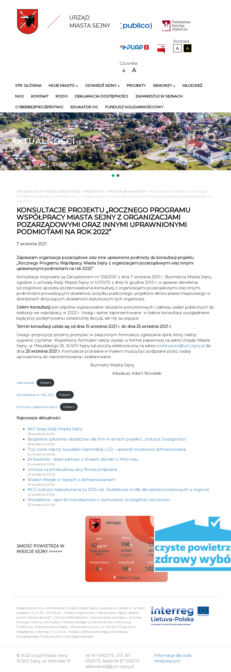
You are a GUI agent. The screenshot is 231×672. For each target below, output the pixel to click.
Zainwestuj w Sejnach (159, 96)
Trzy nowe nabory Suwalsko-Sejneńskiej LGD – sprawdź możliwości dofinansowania (107, 449)
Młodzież (192, 85)
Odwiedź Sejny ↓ (102, 85)
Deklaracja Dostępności (101, 96)
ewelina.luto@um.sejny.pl (180, 345)
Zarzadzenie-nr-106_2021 (35, 395)
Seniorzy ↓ (164, 85)
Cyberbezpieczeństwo (39, 107)
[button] (113, 175)
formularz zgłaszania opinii (37, 407)
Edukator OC (84, 107)
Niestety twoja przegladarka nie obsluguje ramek (140, 549)
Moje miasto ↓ (63, 85)
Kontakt (39, 96)
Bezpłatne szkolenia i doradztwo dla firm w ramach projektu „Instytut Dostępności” (107, 439)
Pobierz (45, 383)
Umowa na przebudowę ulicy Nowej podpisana (72, 469)
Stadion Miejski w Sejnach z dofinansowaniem (72, 479)
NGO (19, 96)
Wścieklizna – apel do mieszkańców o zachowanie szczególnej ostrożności (99, 499)
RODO (62, 96)
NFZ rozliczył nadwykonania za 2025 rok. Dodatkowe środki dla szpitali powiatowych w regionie (118, 489)
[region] (115, 145)
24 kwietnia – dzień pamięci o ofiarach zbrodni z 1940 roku (83, 459)
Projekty (136, 85)
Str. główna (28, 85)
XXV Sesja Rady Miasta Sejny (55, 429)
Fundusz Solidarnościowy (134, 107)
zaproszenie (25, 383)
